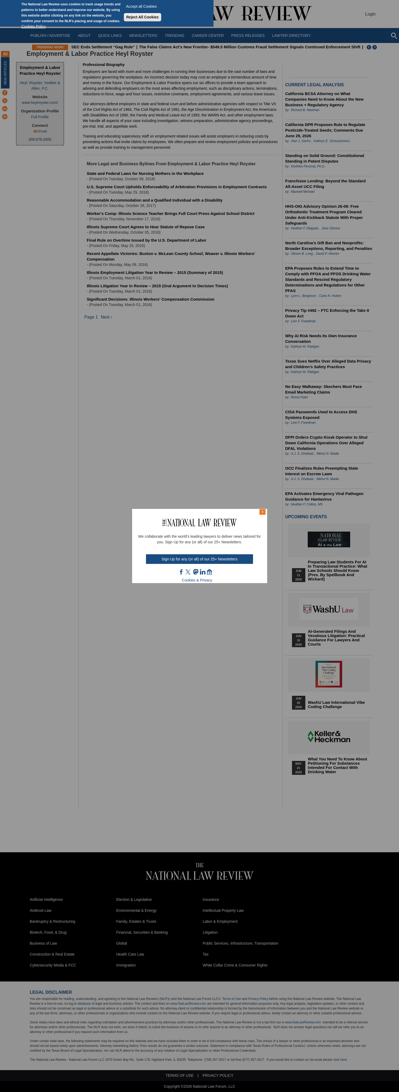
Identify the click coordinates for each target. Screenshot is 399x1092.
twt (189, 572)
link (203, 572)
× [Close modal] (262, 512)
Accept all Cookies (141, 6)
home (209, 572)
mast (196, 572)
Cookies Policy (33, 26)
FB (181, 572)
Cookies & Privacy (197, 580)
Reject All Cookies (142, 17)
